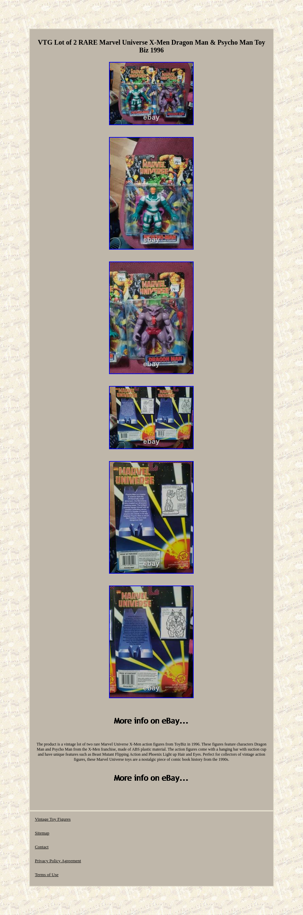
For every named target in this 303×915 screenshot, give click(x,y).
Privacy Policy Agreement (58, 860)
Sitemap (42, 833)
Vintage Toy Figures (53, 819)
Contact (41, 846)
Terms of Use (47, 874)
